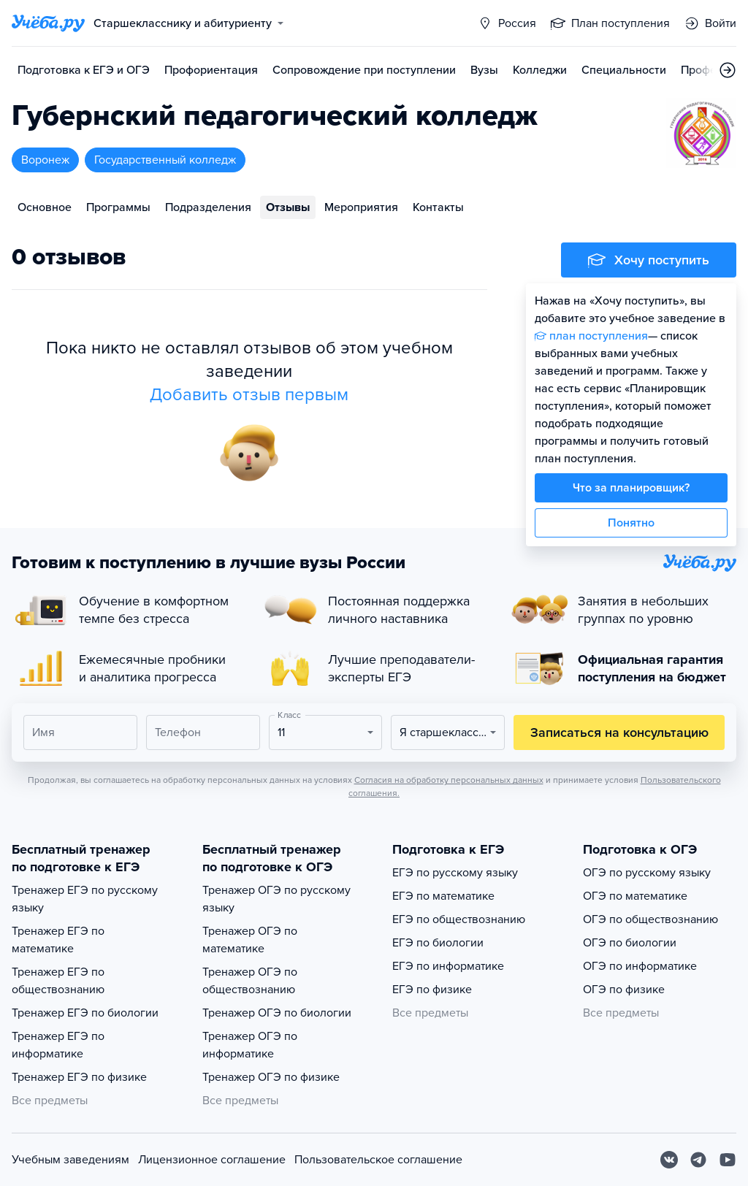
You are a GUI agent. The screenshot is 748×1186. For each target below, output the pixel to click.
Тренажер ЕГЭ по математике (58, 940)
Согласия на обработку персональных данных (448, 780)
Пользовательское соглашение (378, 1159)
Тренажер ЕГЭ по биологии (85, 1013)
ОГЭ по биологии (629, 943)
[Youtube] (727, 1159)
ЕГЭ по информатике (448, 966)
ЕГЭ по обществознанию (458, 919)
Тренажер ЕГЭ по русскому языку (85, 899)
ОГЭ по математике (635, 896)
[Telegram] (698, 1159)
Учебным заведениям (70, 1159)
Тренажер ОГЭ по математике (249, 940)
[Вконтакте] (669, 1159)
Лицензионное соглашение (212, 1159)
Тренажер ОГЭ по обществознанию (249, 981)
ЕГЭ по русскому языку (455, 872)
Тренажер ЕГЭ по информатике (58, 1045)
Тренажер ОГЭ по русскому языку (276, 899)
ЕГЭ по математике (443, 896)
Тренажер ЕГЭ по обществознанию (58, 981)
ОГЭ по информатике (640, 966)
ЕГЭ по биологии (438, 943)
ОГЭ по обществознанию (650, 919)
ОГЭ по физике (624, 989)
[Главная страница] (48, 23)
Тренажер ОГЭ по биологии (276, 1013)
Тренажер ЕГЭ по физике (79, 1077)
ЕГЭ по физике (432, 989)
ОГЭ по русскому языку (647, 872)
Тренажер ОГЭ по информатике (249, 1045)
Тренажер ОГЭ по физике (271, 1077)
